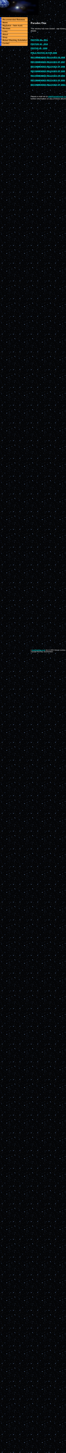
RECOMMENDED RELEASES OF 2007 (48, 62)
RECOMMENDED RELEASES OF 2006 (48, 67)
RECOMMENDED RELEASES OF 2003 (48, 80)
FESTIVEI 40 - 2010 (39, 44)
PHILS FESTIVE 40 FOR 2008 (44, 53)
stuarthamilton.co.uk (38, 650)
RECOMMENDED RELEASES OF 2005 (48, 71)
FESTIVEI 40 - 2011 (39, 40)
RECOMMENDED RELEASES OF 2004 (48, 76)
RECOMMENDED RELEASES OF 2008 (48, 57)
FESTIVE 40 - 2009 (39, 48)
